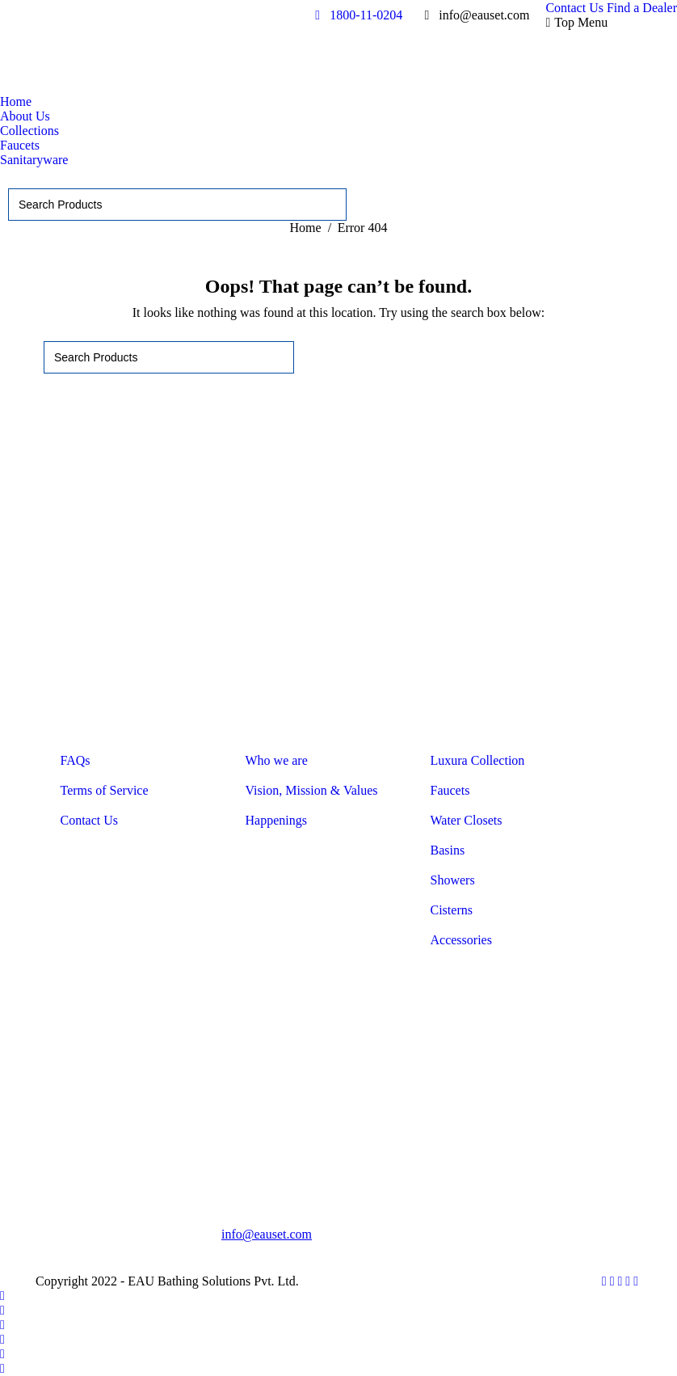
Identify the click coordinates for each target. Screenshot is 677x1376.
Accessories (461, 940)
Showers (453, 880)
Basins (448, 850)
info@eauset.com (266, 1234)
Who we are (277, 760)
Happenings (276, 820)
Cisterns (452, 910)
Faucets (450, 790)
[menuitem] (574, 8)
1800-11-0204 (355, 15)
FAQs (75, 760)
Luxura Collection (478, 760)
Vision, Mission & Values (312, 790)
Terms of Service (105, 790)
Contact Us (90, 820)
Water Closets (466, 820)
